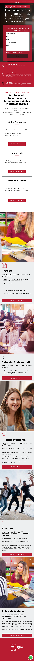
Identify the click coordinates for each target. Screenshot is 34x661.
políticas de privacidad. (17, 52)
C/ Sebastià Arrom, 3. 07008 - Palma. (16, 66)
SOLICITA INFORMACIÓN (17, 144)
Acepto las (14, 52)
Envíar (18, 56)
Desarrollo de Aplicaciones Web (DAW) (17, 130)
